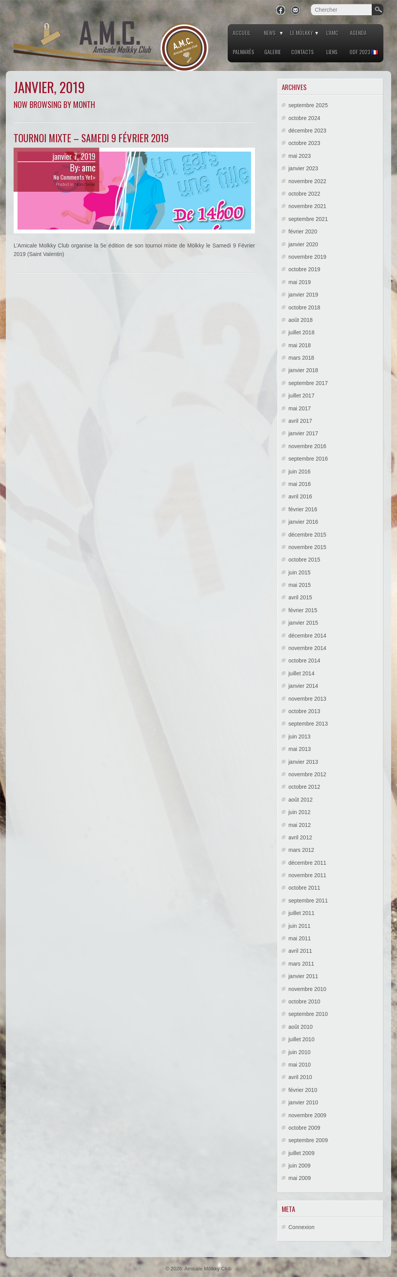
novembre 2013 (307, 699)
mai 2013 (299, 749)
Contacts (302, 52)
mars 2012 (301, 850)
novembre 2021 (307, 206)
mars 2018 (301, 358)
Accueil (242, 32)
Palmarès (243, 52)
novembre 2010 (307, 989)
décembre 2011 (307, 863)
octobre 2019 (304, 269)
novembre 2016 (307, 446)
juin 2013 (299, 736)
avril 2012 (300, 837)
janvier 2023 (303, 168)
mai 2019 (299, 282)
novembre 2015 (307, 547)
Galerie (272, 52)
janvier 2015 (303, 623)
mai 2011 (299, 938)
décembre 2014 (307, 635)
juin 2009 (299, 1165)
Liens (331, 52)
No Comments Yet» (74, 177)
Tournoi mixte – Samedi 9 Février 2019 (91, 138)
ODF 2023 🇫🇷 (364, 52)
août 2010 (300, 1027)
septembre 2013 (308, 724)
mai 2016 (299, 484)
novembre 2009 (307, 1115)
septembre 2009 (308, 1140)
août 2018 (300, 320)
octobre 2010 (304, 1001)
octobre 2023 (304, 143)
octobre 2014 (304, 660)
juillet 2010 (301, 1039)
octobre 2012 (304, 787)
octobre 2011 (304, 888)
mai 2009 (299, 1178)
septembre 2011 (308, 900)
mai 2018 (299, 345)
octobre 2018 (304, 307)
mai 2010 (299, 1065)
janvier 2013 (303, 762)
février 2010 (302, 1090)
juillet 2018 (301, 332)
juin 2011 (299, 926)
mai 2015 (299, 585)
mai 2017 (299, 408)
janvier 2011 (303, 976)
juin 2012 (299, 812)
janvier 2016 (303, 522)
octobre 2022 (304, 194)
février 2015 (302, 610)
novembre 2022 (307, 181)
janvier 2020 (303, 244)
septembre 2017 (308, 383)
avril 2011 (300, 951)
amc (88, 167)
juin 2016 (299, 471)
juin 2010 (299, 1052)
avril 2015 (300, 597)
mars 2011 (301, 964)
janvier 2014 (303, 686)
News (270, 32)
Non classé (84, 184)
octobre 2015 (304, 559)
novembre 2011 (307, 875)
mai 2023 (299, 156)
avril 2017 (300, 421)
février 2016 (302, 509)
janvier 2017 (303, 433)
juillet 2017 (301, 395)
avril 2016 (300, 496)
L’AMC (332, 32)
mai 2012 (299, 825)
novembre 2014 (307, 648)
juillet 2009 (301, 1153)
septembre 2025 (308, 105)
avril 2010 (300, 1077)
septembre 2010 (308, 1014)
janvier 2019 (303, 294)
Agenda (358, 32)
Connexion (301, 1227)
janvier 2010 (303, 1102)
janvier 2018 (303, 370)
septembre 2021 (308, 219)
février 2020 (302, 231)
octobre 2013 (304, 711)
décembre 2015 (307, 535)
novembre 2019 (307, 257)
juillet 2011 (301, 913)
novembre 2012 (307, 774)
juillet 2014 (301, 673)
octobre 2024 (304, 118)
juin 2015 (299, 572)
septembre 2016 (308, 459)
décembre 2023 (307, 130)
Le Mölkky (301, 32)
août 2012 (300, 800)
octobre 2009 (304, 1128)
